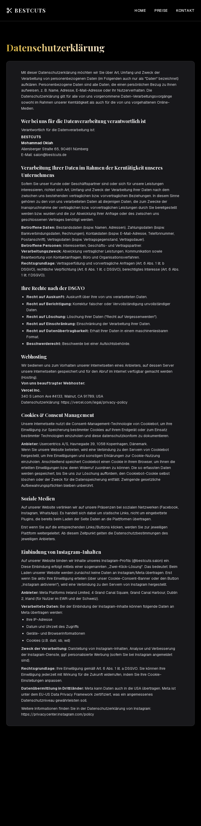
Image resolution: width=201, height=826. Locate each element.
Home (140, 10)
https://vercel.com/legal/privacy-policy (94, 402)
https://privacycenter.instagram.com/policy (57, 714)
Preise (161, 10)
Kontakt (185, 10)
